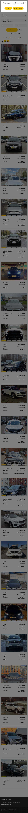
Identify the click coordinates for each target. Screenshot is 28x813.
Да (8, 8)
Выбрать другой (18, 8)
